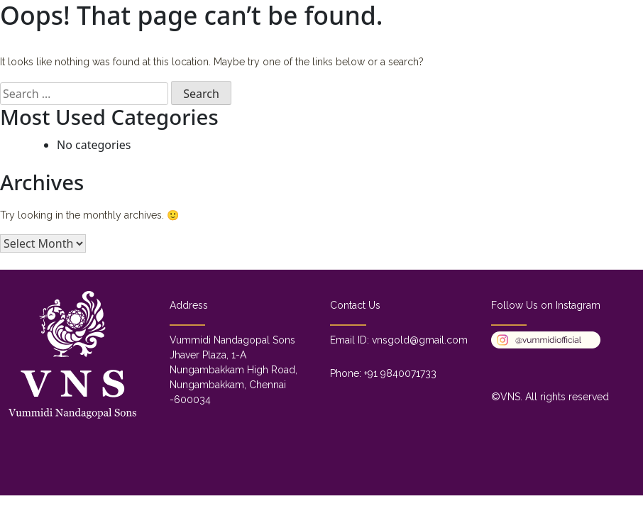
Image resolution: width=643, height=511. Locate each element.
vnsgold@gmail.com (420, 340)
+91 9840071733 (400, 373)
